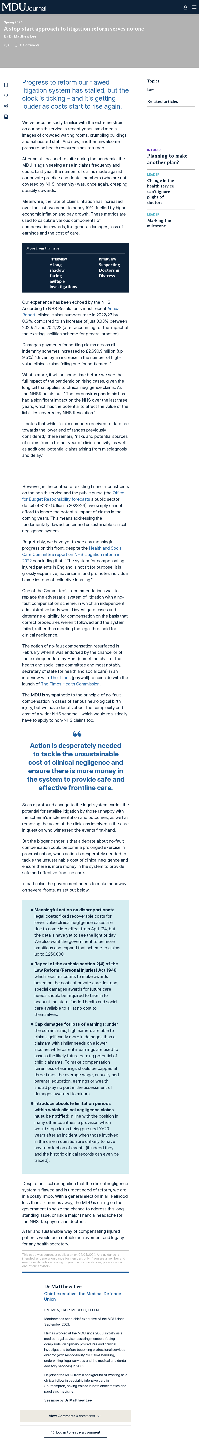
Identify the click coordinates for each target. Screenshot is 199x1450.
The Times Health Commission (70, 684)
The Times (60, 677)
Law (150, 90)
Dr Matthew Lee (22, 36)
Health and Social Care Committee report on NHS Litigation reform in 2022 (72, 554)
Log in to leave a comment (78, 1432)
